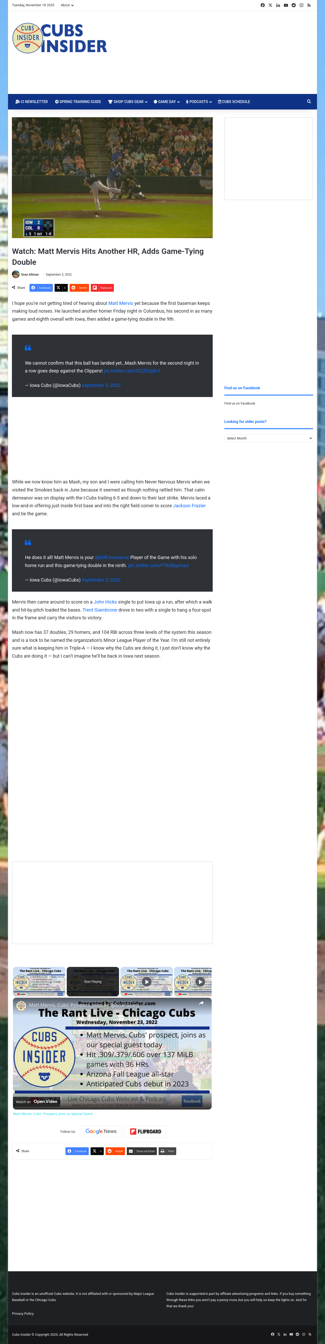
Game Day (165, 102)
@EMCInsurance (112, 557)
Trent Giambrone (100, 610)
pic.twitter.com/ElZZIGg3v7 (132, 370)
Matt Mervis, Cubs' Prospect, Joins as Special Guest (84, 1005)
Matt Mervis (120, 303)
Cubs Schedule (234, 102)
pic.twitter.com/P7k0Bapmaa (158, 565)
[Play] (147, 981)
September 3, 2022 (101, 385)
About (65, 5)
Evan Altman (30, 274)
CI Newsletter (32, 102)
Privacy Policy (23, 1313)
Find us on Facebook (239, 403)
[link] (21, 1006)
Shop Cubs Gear (126, 102)
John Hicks (105, 602)
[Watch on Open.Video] (36, 1102)
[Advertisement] (214, 52)
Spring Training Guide (78, 102)
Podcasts (197, 102)
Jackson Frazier (189, 505)
